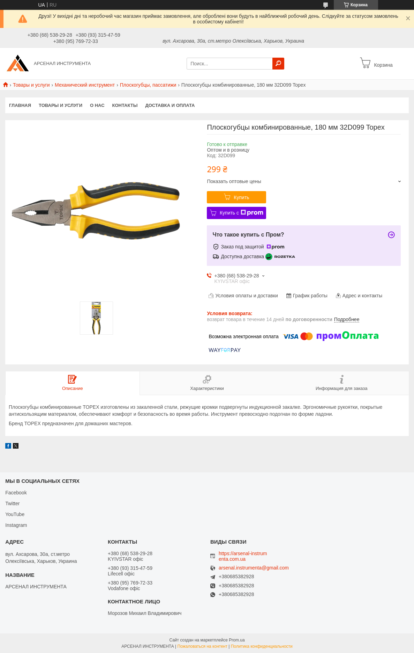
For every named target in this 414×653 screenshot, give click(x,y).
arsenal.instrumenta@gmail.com (254, 568)
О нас (97, 105)
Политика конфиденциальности (262, 646)
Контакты (125, 105)
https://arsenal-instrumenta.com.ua (243, 556)
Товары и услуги (31, 85)
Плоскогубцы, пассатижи (148, 85)
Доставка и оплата (170, 105)
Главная (20, 105)
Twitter (12, 503)
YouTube (14, 514)
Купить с (241, 213)
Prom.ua (236, 640)
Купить (241, 197)
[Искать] (278, 64)
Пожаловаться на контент (202, 646)
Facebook (16, 492)
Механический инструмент (85, 85)
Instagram (16, 525)
